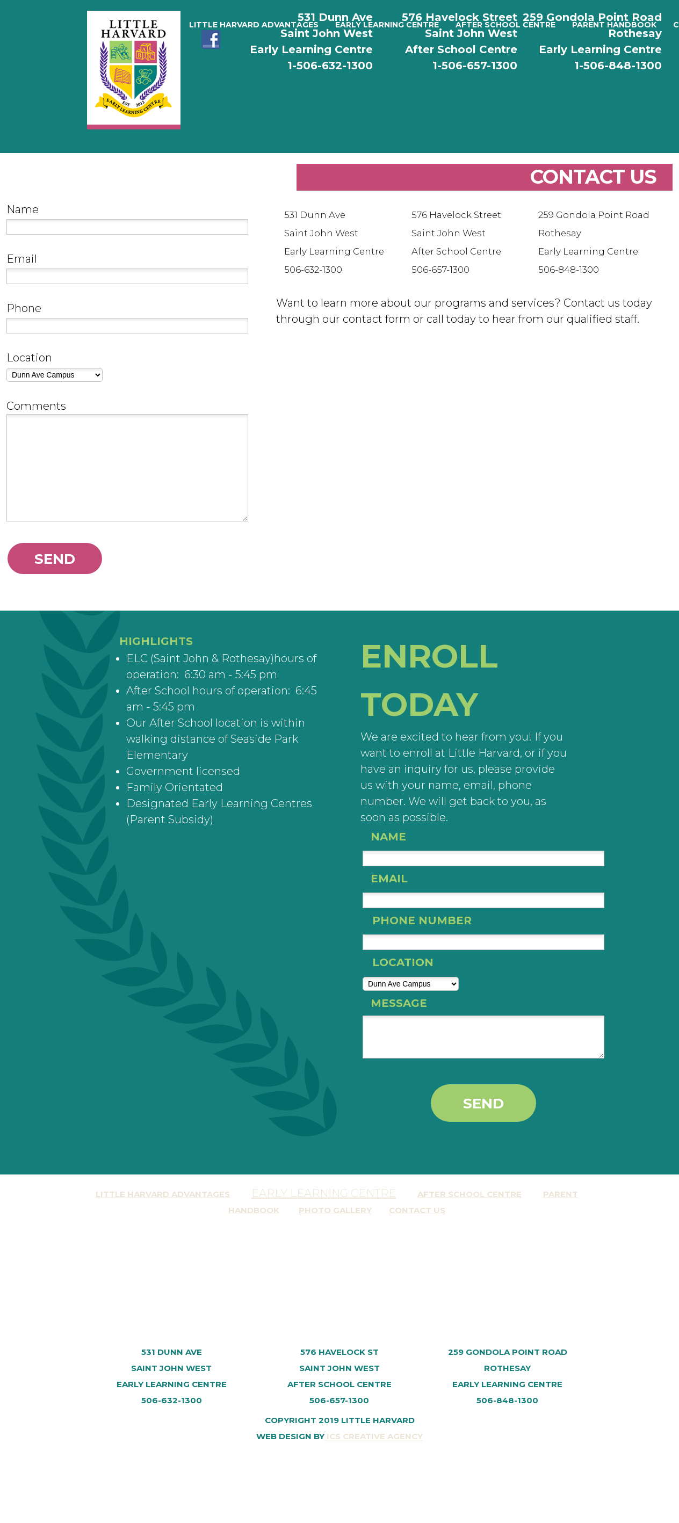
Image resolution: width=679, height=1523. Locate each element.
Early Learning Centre (323, 1193)
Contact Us (417, 1210)
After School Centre (469, 1194)
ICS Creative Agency (373, 1436)
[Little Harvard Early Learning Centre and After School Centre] (133, 70)
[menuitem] (254, 25)
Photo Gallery (335, 1210)
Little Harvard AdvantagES (163, 1194)
